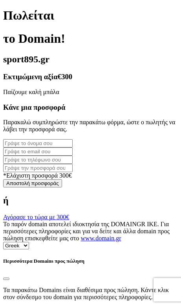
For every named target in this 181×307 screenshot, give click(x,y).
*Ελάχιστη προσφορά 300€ (37, 175)
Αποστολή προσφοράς (32, 183)
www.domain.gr (101, 238)
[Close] (6, 279)
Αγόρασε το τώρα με (36, 217)
